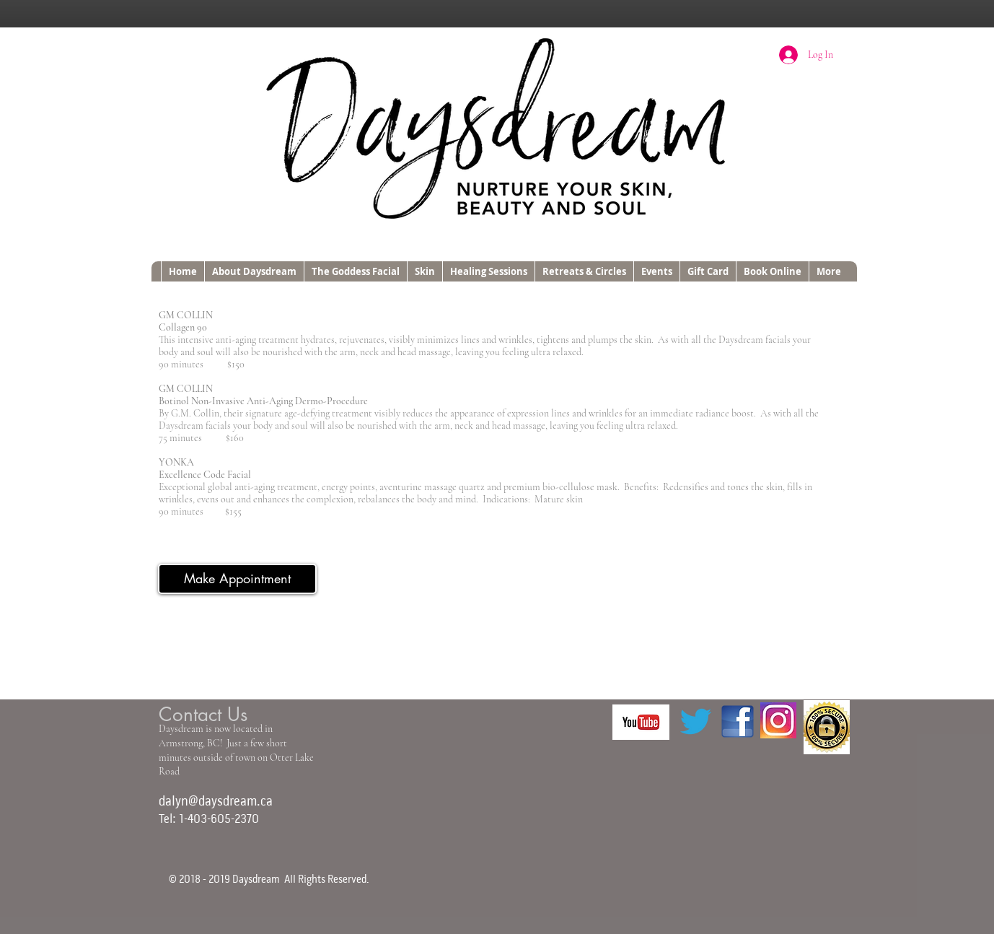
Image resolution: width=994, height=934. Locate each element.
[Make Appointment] (237, 579)
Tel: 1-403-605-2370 (209, 819)
